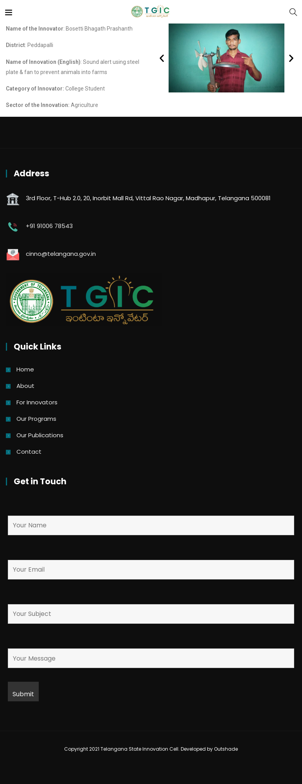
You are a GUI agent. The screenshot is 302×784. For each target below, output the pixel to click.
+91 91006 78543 (49, 226)
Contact (28, 451)
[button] (162, 58)
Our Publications (39, 435)
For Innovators (37, 402)
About (25, 386)
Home (25, 369)
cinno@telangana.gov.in (61, 254)
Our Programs (36, 419)
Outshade (226, 749)
